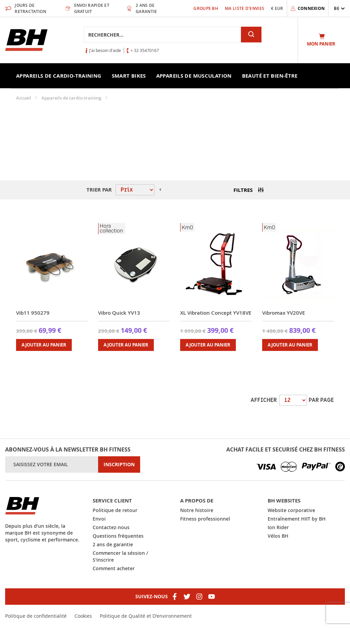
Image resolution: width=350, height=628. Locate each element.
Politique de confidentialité (36, 616)
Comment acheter (114, 568)
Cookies (83, 616)
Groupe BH (205, 8)
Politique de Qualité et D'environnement (146, 616)
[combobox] (162, 34)
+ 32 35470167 (145, 50)
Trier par (99, 189)
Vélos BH (278, 536)
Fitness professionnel (205, 518)
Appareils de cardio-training (71, 98)
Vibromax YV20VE (283, 312)
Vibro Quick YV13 (119, 312)
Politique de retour (115, 510)
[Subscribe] (119, 464)
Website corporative (291, 510)
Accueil (24, 98)
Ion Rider (278, 527)
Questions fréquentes (118, 536)
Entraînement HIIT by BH (297, 518)
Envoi (99, 518)
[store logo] (26, 40)
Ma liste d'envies (244, 8)
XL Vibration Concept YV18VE (215, 312)
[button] (339, 8)
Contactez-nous (111, 527)
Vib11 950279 (33, 312)
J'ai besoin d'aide (105, 50)
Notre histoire (196, 510)
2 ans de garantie (113, 544)
